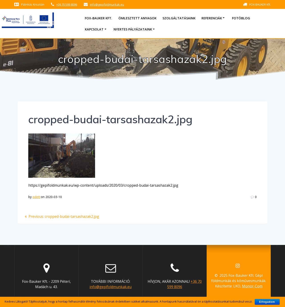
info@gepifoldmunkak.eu (107, 4)
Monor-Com (252, 286)
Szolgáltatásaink (179, 18)
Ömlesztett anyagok (137, 18)
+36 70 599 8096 (66, 4)
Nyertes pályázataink (133, 29)
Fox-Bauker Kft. (98, 18)
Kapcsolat (94, 29)
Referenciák (212, 18)
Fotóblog (241, 18)
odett (36, 197)
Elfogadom (267, 301)
